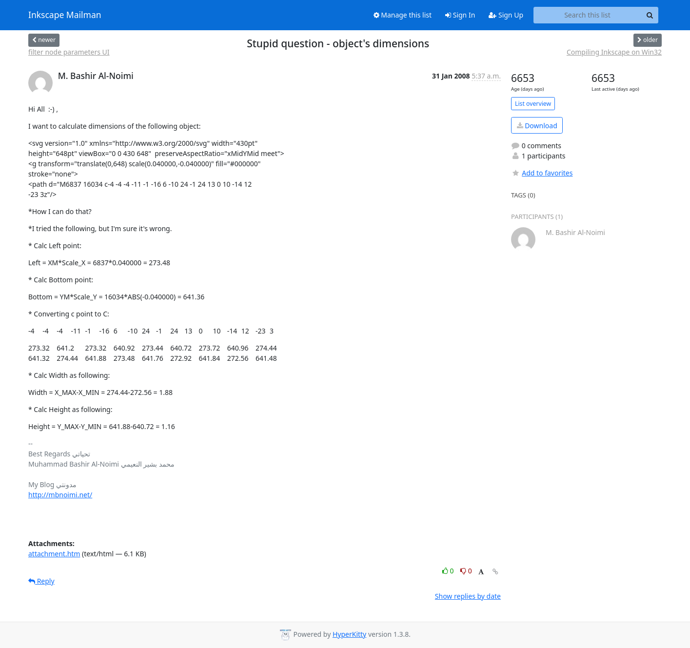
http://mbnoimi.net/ (60, 494)
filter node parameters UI (69, 52)
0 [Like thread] (448, 570)
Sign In (460, 15)
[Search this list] (587, 15)
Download (537, 125)
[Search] (649, 15)
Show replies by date (468, 596)
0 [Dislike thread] (466, 570)
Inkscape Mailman (64, 15)
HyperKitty (349, 634)
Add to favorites (541, 172)
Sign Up (506, 15)
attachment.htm (54, 553)
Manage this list (403, 15)
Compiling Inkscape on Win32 (614, 52)
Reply (41, 581)
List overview (533, 103)
